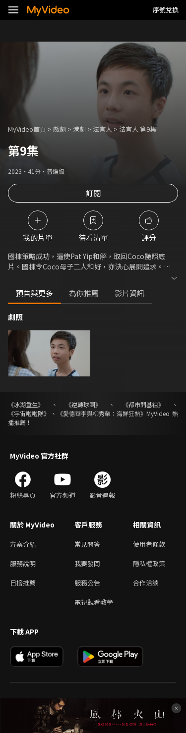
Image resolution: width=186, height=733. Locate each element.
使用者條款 (149, 544)
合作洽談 (146, 582)
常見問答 (87, 544)
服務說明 (23, 563)
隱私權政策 (149, 563)
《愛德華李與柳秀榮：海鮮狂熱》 (101, 413)
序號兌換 (166, 9)
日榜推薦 (23, 582)
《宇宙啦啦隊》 (29, 413)
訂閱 (93, 193)
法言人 (102, 129)
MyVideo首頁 (27, 129)
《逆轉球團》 (83, 404)
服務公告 (87, 582)
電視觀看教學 (93, 602)
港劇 (79, 129)
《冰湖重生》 (26, 404)
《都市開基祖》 (143, 404)
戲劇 (59, 129)
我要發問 (87, 563)
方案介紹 (23, 544)
